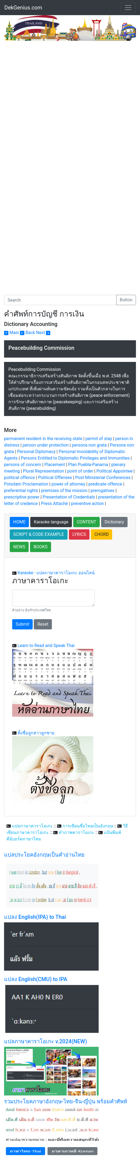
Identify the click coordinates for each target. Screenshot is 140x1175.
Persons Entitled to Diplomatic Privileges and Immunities (75, 458)
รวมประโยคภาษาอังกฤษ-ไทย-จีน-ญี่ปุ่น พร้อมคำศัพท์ (65, 1101)
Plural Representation (43, 471)
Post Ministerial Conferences (103, 477)
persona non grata (89, 445)
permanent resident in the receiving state (43, 438)
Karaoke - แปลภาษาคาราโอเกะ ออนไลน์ (56, 572)
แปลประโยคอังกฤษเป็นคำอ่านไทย (44, 854)
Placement (54, 464)
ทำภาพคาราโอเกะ (76, 832)
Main (11, 332)
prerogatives (102, 490)
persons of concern (22, 464)
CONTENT (86, 521)
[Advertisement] (49, 81)
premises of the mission (64, 490)
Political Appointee (114, 471)
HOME (19, 521)
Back (27, 332)
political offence (19, 477)
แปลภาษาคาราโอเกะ (32, 826)
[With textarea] (53, 598)
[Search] (60, 300)
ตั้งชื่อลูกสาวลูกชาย (36, 732)
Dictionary (114, 521)
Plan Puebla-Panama (88, 464)
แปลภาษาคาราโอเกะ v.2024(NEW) (45, 1041)
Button (126, 299)
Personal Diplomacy (36, 451)
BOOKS (41, 546)
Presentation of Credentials (69, 497)
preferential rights (21, 490)
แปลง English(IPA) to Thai (35, 917)
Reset (42, 624)
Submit (22, 624)
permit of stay (98, 438)
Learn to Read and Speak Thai (46, 645)
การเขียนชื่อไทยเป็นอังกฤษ (87, 826)
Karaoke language (51, 521)
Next (43, 332)
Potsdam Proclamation (26, 484)
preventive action (87, 503)
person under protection (46, 445)
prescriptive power (21, 497)
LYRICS (79, 534)
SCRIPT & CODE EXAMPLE (38, 534)
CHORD (101, 534)
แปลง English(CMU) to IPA (35, 979)
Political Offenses (55, 477)
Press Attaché (54, 503)
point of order (80, 471)
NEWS (19, 546)
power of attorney (68, 484)
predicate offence (105, 484)
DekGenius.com (23, 7)
